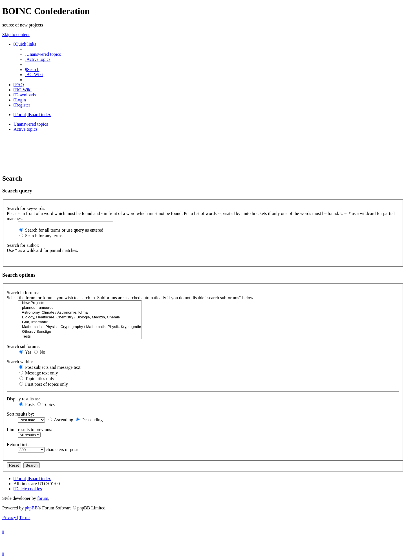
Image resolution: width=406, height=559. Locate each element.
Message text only (38, 373)
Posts (27, 404)
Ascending (60, 419)
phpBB (31, 507)
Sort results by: (20, 414)
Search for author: (23, 245)
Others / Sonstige (80, 331)
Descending (89, 419)
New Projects (80, 303)
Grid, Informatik (80, 322)
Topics (46, 404)
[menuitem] (43, 54)
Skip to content (16, 34)
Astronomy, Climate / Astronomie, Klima (80, 312)
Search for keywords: (26, 208)
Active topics (25, 129)
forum (42, 498)
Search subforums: (24, 346)
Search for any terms (41, 235)
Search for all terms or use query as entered (61, 230)
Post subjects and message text (49, 367)
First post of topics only (43, 384)
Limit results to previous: (29, 429)
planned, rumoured (80, 307)
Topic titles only (36, 378)
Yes (25, 352)
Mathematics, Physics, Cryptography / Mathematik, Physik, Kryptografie (80, 327)
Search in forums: (23, 292)
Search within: (20, 361)
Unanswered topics (31, 124)
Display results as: (23, 398)
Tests (80, 336)
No (39, 352)
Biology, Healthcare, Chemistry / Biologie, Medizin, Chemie (80, 317)
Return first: (18, 444)
